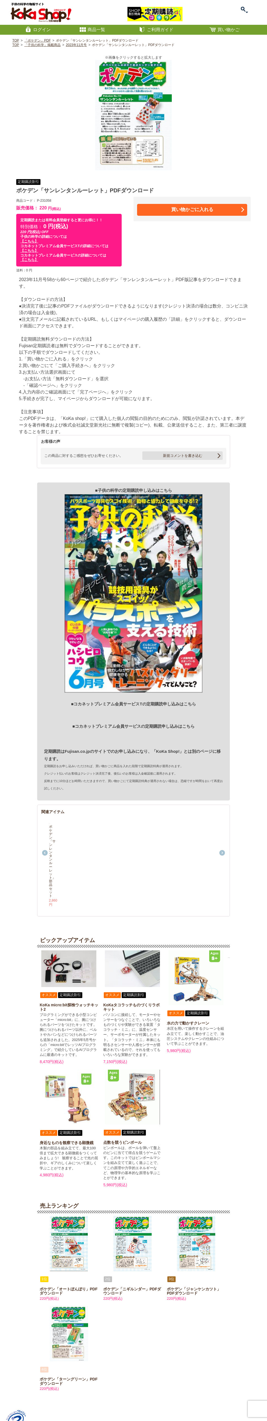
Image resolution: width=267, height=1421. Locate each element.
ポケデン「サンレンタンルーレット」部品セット (70, 850)
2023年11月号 (76, 45)
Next (222, 829)
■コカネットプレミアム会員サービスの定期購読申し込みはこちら (133, 726)
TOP (15, 40)
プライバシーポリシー (85, 1394)
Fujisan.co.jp (77, 751)
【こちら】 (29, 241)
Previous (45, 829)
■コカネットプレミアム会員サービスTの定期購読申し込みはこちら (133, 704)
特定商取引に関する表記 (49, 1394)
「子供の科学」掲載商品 (42, 45)
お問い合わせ (19, 1394)
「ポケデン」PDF (37, 40)
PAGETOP (247, 1385)
